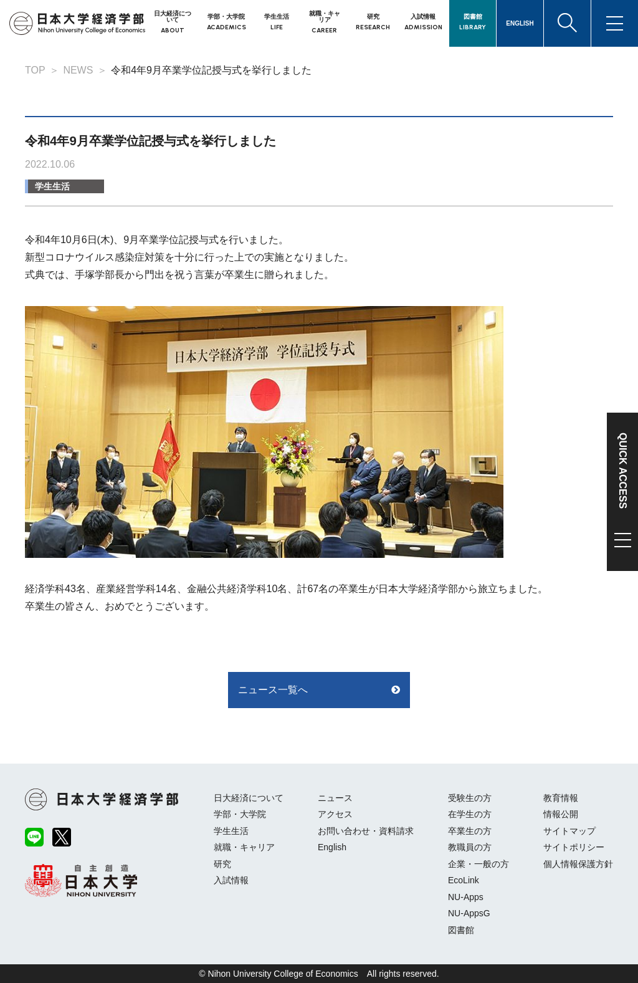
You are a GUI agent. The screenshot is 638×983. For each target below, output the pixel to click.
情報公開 (560, 814)
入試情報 (231, 880)
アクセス (335, 814)
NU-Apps (465, 897)
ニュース (335, 798)
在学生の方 (470, 814)
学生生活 (52, 186)
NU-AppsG (469, 913)
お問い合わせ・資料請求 (366, 831)
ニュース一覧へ (273, 689)
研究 (222, 864)
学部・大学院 (240, 814)
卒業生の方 (470, 831)
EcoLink (463, 880)
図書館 (461, 930)
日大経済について (248, 798)
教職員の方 (470, 847)
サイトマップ (569, 831)
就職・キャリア (244, 847)
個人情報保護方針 (578, 864)
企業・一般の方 (478, 864)
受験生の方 (470, 798)
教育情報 (560, 798)
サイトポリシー (573, 847)
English (332, 847)
